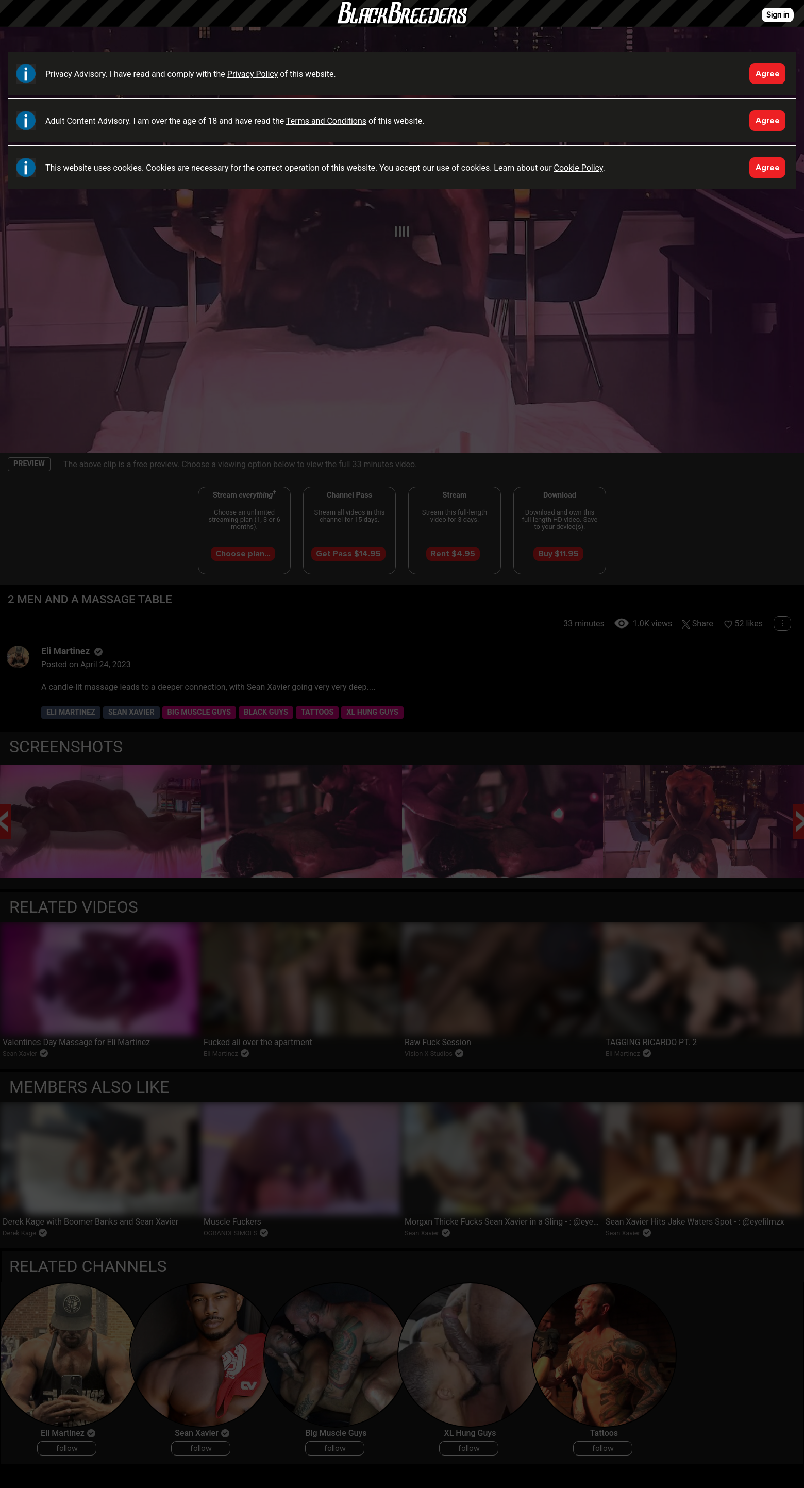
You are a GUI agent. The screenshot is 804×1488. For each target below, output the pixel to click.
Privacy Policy (252, 74)
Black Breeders (402, 23)
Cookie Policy (578, 168)
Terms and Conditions (326, 121)
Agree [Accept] (768, 74)
